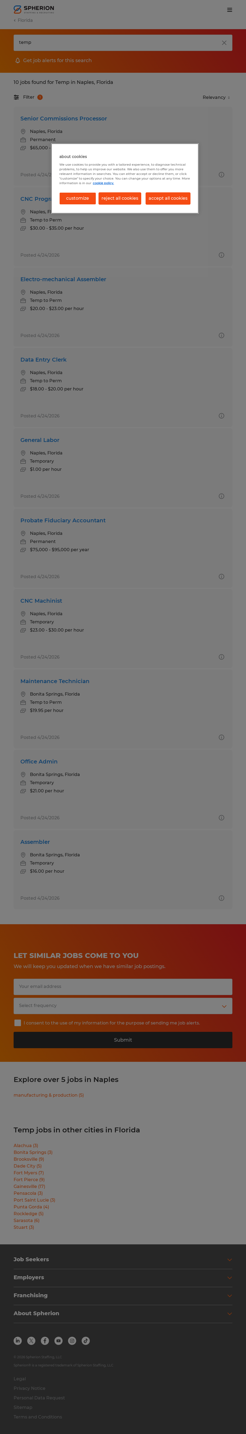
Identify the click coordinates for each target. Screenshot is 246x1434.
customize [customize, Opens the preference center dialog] (77, 198)
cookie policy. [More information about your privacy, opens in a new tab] (103, 183)
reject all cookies (120, 198)
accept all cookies (168, 198)
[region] (125, 178)
